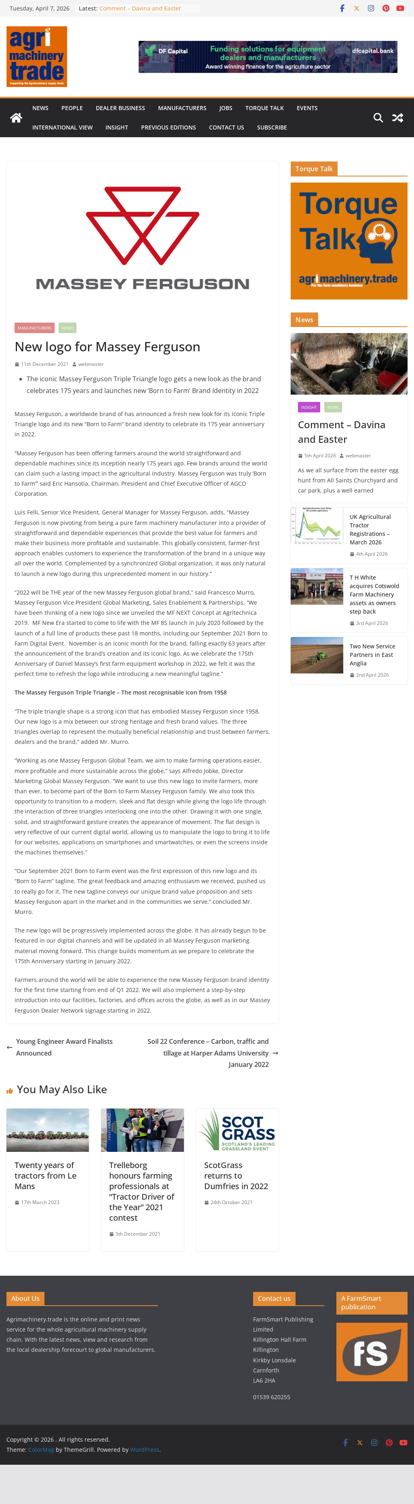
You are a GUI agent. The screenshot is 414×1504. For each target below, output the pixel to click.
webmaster (91, 364)
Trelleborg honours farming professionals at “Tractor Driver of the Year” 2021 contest (141, 1191)
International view (62, 127)
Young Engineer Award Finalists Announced (59, 1047)
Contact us (226, 127)
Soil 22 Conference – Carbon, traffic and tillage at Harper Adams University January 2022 (213, 1053)
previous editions (168, 127)
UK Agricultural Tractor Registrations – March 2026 (370, 529)
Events (307, 108)
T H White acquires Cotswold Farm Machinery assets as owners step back (374, 594)
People (72, 108)
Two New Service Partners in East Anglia (372, 654)
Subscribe (272, 127)
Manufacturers (182, 108)
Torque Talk (264, 108)
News (40, 108)
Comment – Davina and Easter (140, 8)
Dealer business (120, 108)
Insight (117, 127)
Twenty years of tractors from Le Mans (45, 1176)
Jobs (226, 108)
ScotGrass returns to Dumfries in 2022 (236, 1176)
